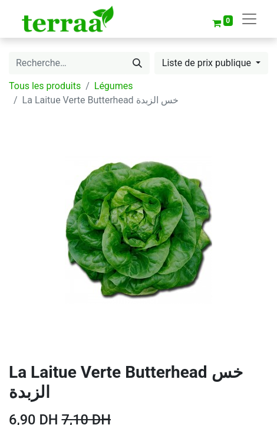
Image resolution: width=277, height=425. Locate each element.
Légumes (113, 85)
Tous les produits (45, 85)
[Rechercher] (137, 63)
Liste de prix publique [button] (207, 62)
